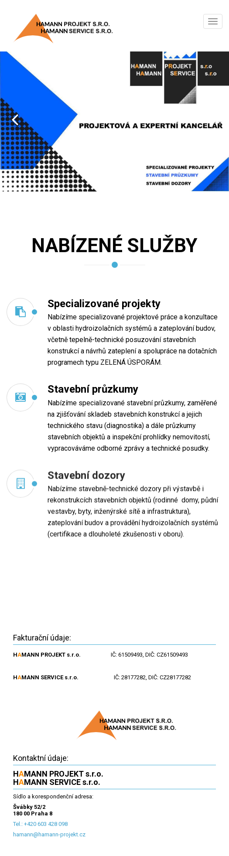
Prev (14, 119)
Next (214, 119)
